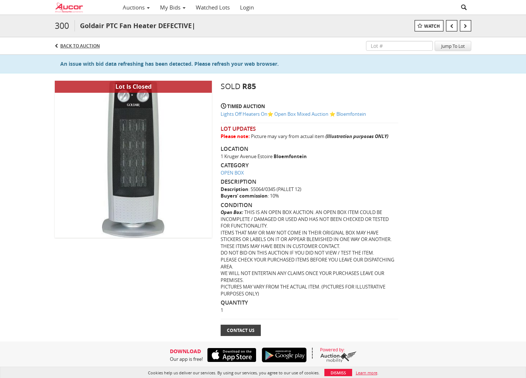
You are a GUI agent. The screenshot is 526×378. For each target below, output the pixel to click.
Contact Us (241, 330)
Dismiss (338, 372)
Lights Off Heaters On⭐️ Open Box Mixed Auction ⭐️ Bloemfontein (293, 114)
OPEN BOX (232, 172)
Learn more (366, 372)
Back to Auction (80, 46)
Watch (432, 26)
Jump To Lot (453, 46)
